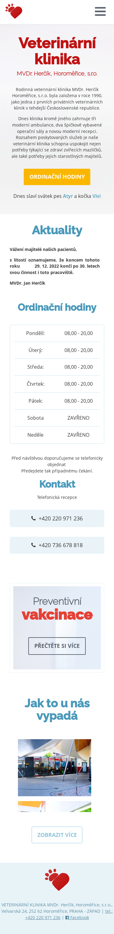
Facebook (77, 916)
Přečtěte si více (57, 644)
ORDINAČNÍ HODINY (57, 176)
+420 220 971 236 (60, 517)
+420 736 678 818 (60, 543)
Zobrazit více (57, 833)
